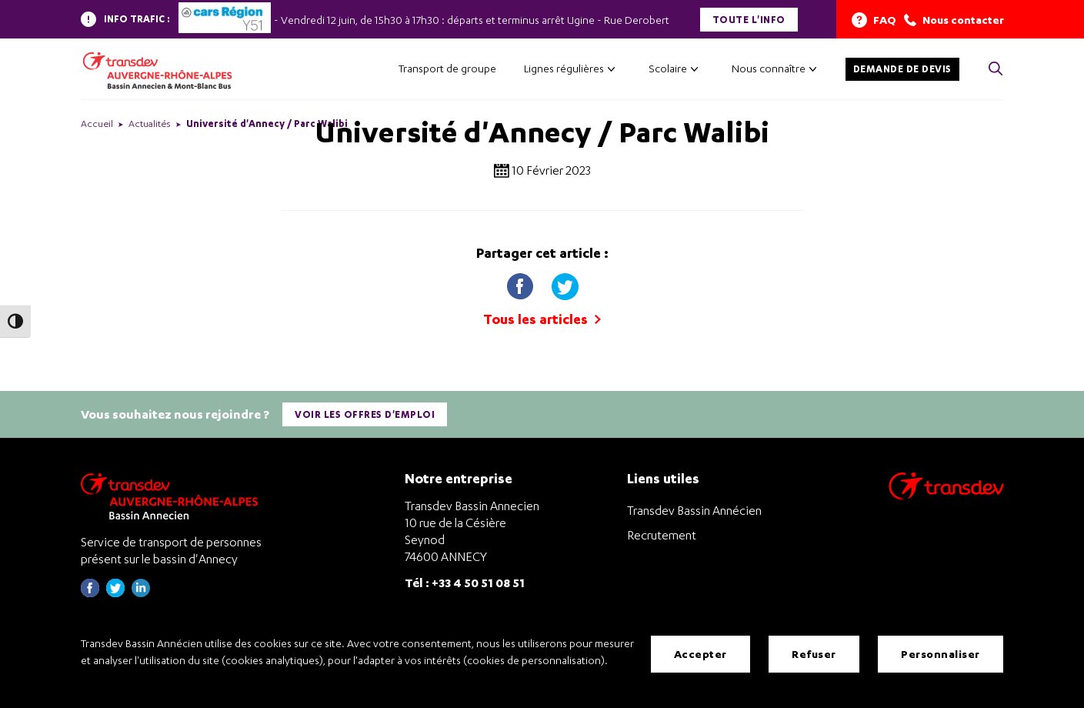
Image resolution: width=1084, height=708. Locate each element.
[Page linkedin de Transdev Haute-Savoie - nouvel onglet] (141, 592)
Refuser (814, 653)
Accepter (700, 653)
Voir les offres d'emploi (365, 413)
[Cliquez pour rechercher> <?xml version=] (995, 70)
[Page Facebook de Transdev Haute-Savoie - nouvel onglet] (90, 592)
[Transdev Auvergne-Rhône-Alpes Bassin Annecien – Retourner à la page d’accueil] (173, 495)
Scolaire (668, 68)
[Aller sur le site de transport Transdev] (946, 495)
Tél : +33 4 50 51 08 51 (465, 582)
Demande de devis (902, 69)
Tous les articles (542, 319)
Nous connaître (768, 68)
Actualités (149, 123)
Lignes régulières (564, 68)
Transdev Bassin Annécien (694, 509)
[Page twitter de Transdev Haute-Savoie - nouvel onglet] (115, 592)
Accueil (97, 123)
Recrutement (661, 534)
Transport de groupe (447, 68)
